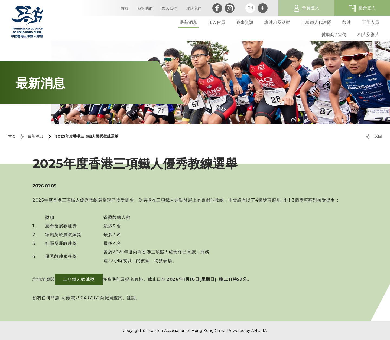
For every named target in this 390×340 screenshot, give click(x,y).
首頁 (12, 136)
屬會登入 (367, 8)
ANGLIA (259, 330)
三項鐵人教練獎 (79, 279)
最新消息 (35, 136)
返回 (372, 136)
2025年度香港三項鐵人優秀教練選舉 (86, 136)
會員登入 (310, 8)
